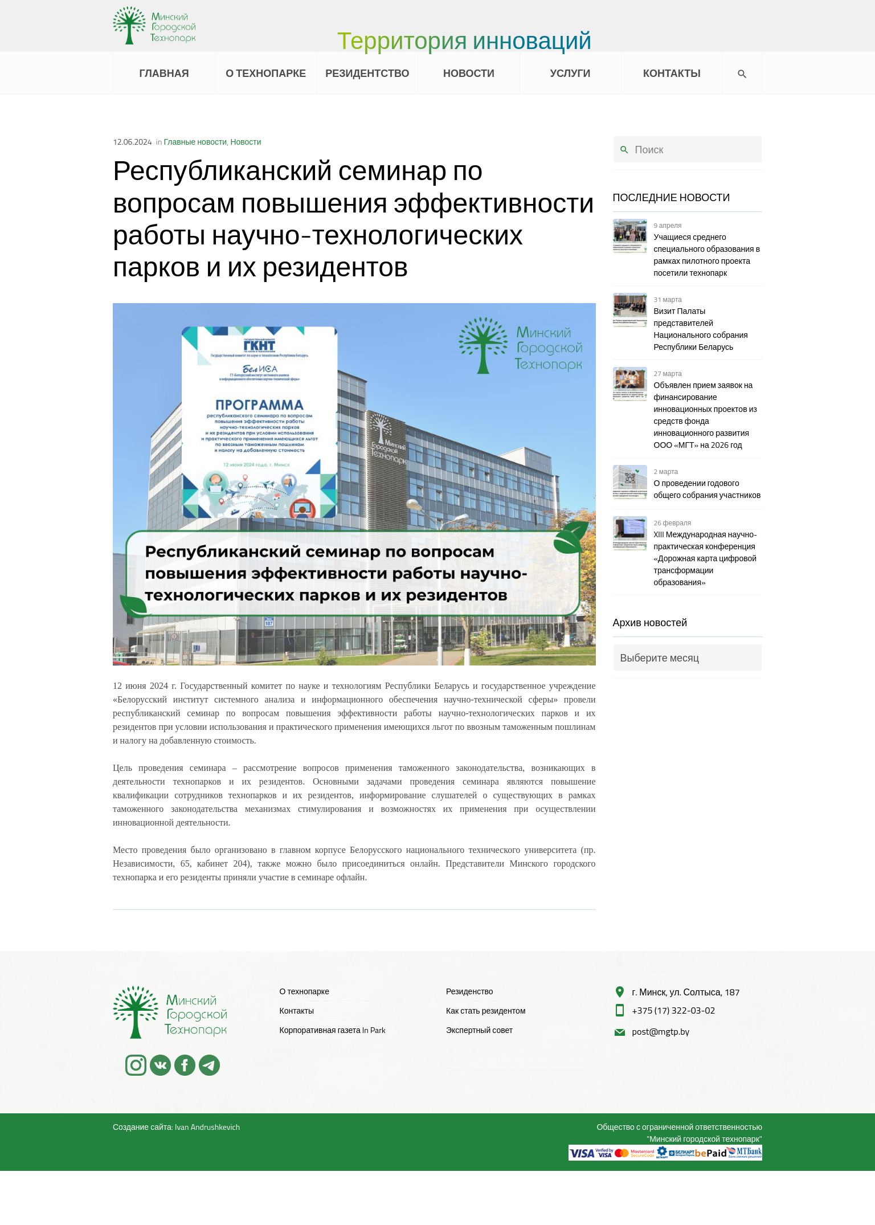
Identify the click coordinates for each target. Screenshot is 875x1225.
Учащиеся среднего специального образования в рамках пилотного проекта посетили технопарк (707, 255)
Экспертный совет (479, 1030)
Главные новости (195, 142)
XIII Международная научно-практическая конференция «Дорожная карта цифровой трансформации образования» (706, 558)
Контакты (297, 1010)
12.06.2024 (132, 142)
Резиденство (469, 991)
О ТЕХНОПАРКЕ (266, 73)
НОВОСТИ (468, 73)
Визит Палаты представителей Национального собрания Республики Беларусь (701, 329)
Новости (245, 142)
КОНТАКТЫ (672, 73)
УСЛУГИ (570, 73)
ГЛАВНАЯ (164, 73)
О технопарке (304, 991)
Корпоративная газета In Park (333, 1030)
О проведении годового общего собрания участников (707, 489)
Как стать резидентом (486, 1010)
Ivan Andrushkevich (207, 1127)
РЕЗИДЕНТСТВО (367, 73)
